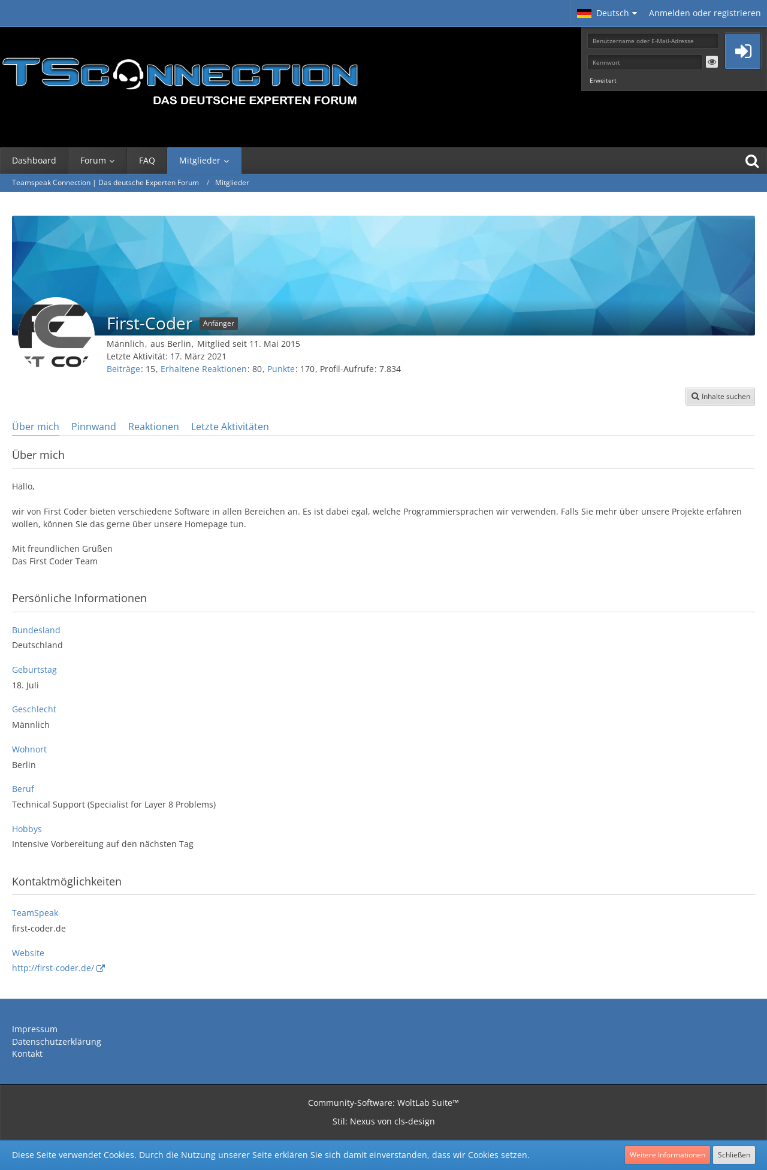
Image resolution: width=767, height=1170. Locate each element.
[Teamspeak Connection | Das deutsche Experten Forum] (180, 78)
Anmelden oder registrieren (705, 13)
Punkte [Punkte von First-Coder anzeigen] (281, 368)
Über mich (35, 426)
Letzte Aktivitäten (230, 426)
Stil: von (384, 1121)
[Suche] (752, 160)
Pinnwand (93, 426)
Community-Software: (383, 1102)
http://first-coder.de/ (53, 968)
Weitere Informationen (667, 1155)
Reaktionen (153, 426)
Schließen (734, 1155)
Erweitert (603, 80)
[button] (607, 13)
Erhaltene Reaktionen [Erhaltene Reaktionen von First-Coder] (204, 368)
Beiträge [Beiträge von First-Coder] (123, 368)
